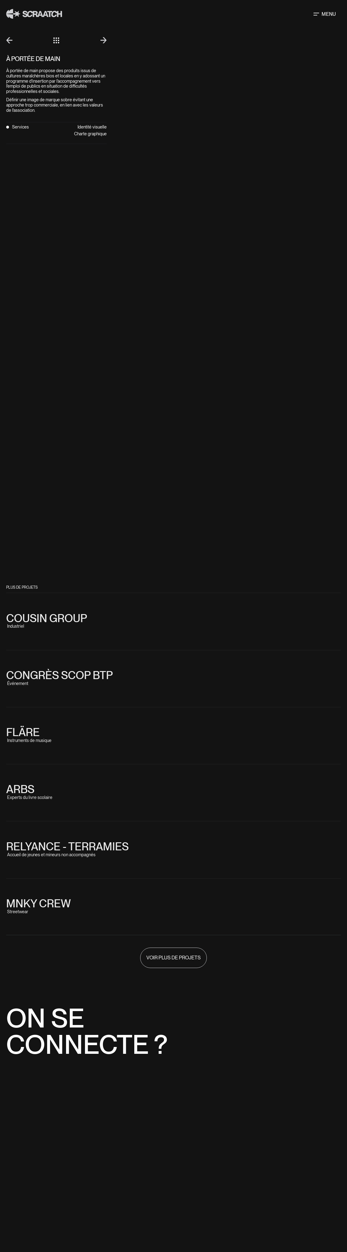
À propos (184, 1214)
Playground (187, 1220)
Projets (183, 1208)
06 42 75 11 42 (198, 1102)
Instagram (254, 1196)
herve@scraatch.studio (224, 1114)
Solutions (185, 1202)
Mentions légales (256, 1243)
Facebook (253, 1208)
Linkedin (251, 1202)
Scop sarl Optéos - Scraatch (203, 1243)
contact (183, 1226)
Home (180, 1196)
